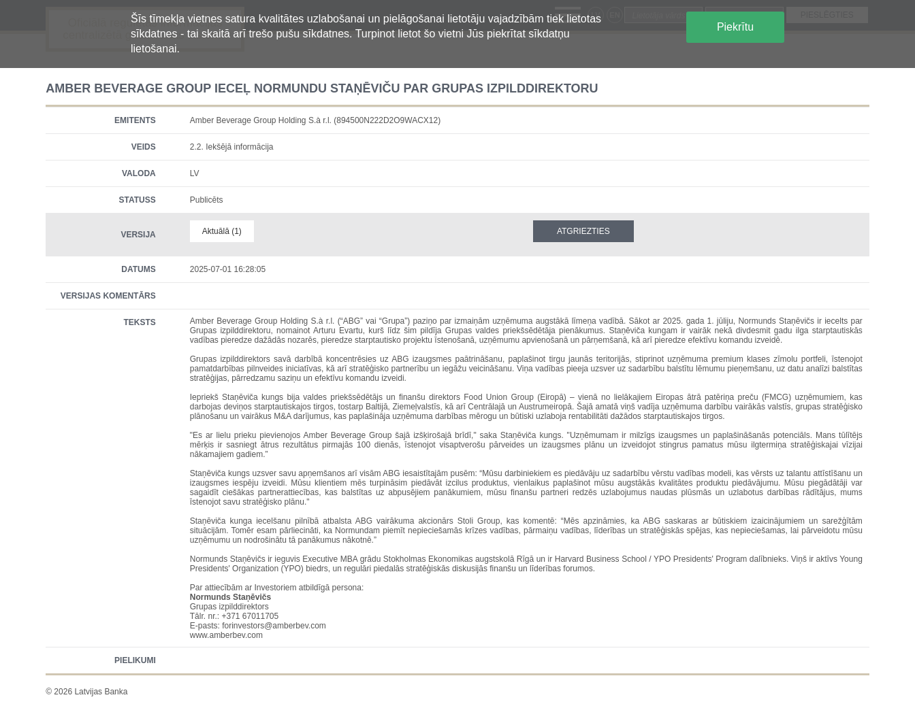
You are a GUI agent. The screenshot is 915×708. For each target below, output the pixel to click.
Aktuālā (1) (222, 231)
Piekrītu (735, 27)
